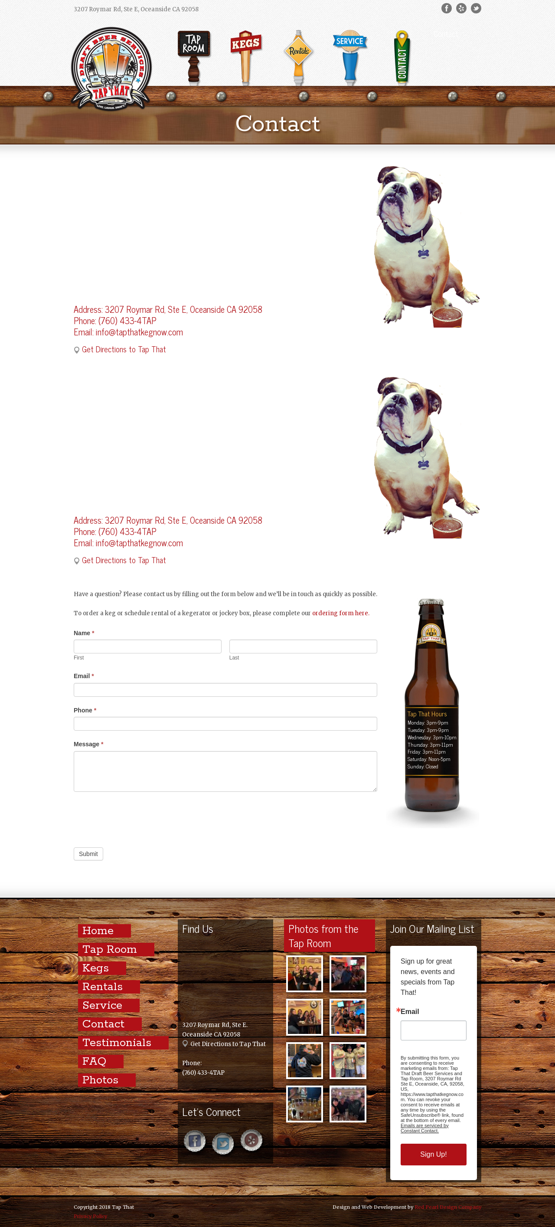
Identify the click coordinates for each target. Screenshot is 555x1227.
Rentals (102, 987)
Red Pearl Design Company (448, 1207)
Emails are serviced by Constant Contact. (425, 1128)
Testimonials (116, 1043)
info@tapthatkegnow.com (139, 332)
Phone (85, 710)
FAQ (94, 1061)
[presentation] (140, 817)
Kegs (95, 968)
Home (98, 931)
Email (84, 676)
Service (102, 1005)
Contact (446, 33)
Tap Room (109, 949)
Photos (100, 1080)
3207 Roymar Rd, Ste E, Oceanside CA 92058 (183, 309)
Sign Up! (433, 1154)
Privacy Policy (90, 1216)
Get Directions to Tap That (124, 348)
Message (89, 744)
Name (84, 633)
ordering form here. (340, 613)
